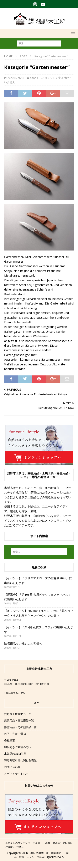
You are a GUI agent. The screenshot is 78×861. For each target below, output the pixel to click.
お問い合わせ (12, 767)
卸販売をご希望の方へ (17, 747)
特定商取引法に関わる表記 (20, 760)
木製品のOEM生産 (15, 753)
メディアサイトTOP (16, 773)
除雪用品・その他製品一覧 (20, 727)
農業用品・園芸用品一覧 (19, 720)
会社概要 (9, 740)
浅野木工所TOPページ (17, 714)
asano (34, 78)
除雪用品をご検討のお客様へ (23, 644)
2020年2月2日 (15, 78)
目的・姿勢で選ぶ (15, 734)
